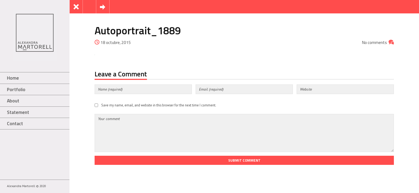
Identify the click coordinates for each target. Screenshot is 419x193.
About (13, 100)
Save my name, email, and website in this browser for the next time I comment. (158, 105)
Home (13, 77)
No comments (374, 42)
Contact (15, 123)
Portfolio (16, 89)
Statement (18, 112)
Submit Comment (244, 160)
